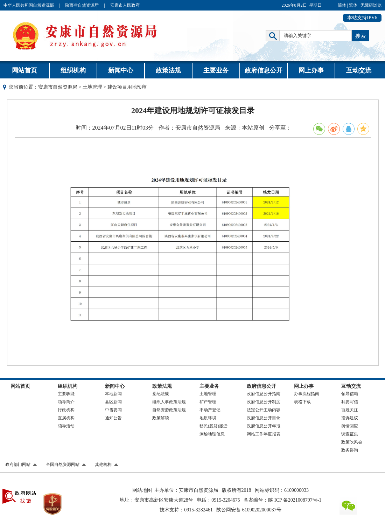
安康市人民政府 (125, 5)
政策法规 (168, 70)
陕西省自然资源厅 (82, 5)
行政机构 (66, 409)
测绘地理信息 (212, 434)
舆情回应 (349, 426)
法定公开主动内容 (263, 409)
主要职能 (66, 393)
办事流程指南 (306, 393)
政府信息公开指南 (263, 393)
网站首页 (24, 70)
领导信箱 (349, 393)
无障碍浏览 (371, 5)
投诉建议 (349, 417)
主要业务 (216, 70)
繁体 (353, 5)
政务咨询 (349, 450)
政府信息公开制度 (263, 401)
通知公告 (113, 417)
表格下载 (302, 401)
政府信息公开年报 (263, 426)
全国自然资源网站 (62, 464)
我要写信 (349, 401)
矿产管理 (208, 401)
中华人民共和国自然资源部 (29, 5)
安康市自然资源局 (57, 87)
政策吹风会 (351, 442)
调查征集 (349, 434)
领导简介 (66, 401)
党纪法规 (160, 393)
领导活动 (66, 426)
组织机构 (73, 70)
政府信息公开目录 (263, 417)
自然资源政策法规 (169, 409)
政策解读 (160, 417)
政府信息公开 (263, 70)
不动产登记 (210, 409)
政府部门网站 (17, 464)
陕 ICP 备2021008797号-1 (294, 500)
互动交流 (358, 70)
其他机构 (103, 464)
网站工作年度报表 (263, 434)
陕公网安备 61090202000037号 (248, 509)
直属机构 (66, 417)
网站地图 (142, 490)
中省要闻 (113, 409)
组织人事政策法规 (169, 401)
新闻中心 (120, 70)
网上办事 (311, 70)
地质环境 (208, 417)
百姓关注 (349, 409)
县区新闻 (113, 401)
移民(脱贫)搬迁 (213, 426)
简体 (342, 5)
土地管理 (92, 87)
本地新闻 (113, 393)
